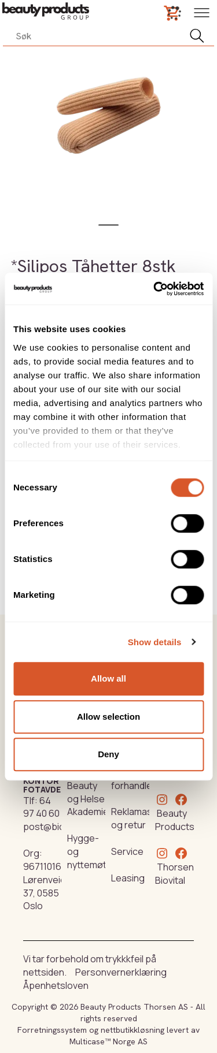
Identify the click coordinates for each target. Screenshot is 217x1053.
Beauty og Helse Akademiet (89, 798)
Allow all (108, 678)
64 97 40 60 (41, 807)
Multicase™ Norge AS (108, 1041)
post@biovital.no (59, 826)
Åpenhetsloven (56, 985)
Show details (155, 642)
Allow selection (108, 716)
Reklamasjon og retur (138, 818)
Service (127, 851)
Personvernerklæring (121, 972)
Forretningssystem (52, 1030)
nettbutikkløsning (132, 1030)
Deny (108, 754)
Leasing (128, 878)
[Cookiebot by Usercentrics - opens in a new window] (154, 288)
